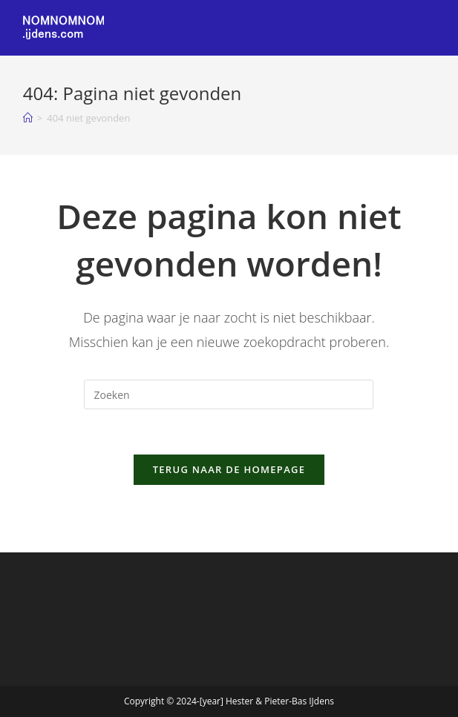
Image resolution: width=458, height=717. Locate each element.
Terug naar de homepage (229, 469)
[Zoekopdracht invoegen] (228, 394)
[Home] (28, 118)
